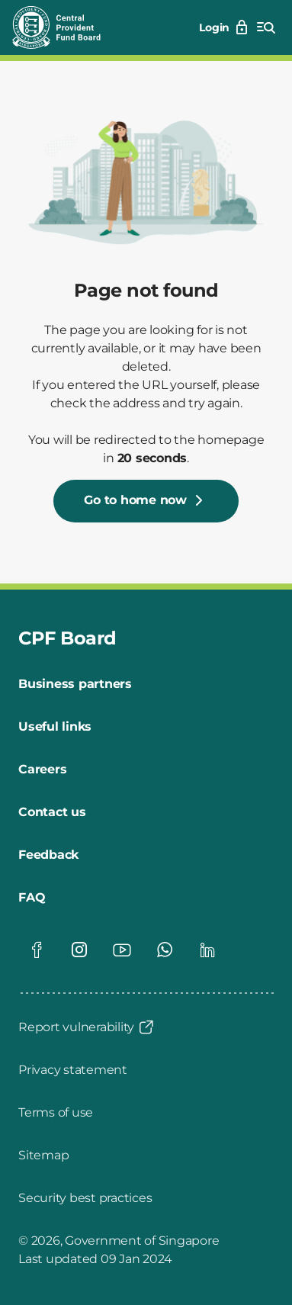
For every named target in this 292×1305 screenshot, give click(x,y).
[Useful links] (54, 727)
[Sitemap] (43, 1155)
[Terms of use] (55, 1113)
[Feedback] (48, 855)
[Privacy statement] (72, 1070)
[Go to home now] (146, 501)
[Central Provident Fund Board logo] (65, 27)
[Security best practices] (85, 1198)
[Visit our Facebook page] (36, 949)
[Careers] (42, 769)
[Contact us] (52, 812)
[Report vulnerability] (87, 1027)
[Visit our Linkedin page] (207, 949)
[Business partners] (75, 684)
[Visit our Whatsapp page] (164, 949)
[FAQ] (31, 898)
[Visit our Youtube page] (122, 949)
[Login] (225, 27)
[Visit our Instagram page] (79, 949)
